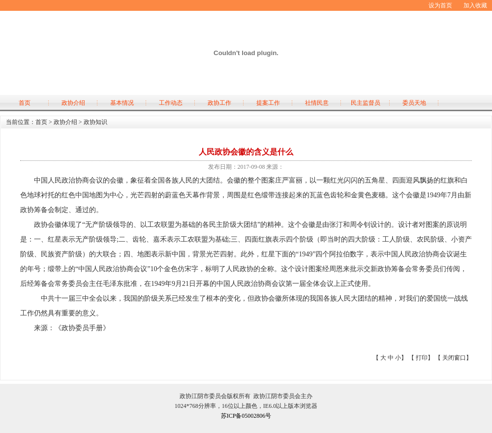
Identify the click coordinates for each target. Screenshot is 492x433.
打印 (422, 357)
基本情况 (122, 102)
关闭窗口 (454, 357)
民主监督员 (365, 102)
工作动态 (171, 102)
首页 (25, 102)
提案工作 (268, 102)
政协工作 (219, 102)
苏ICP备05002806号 (246, 415)
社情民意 (317, 102)
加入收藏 (475, 5)
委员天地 (414, 102)
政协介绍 (73, 102)
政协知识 (95, 122)
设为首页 (440, 5)
